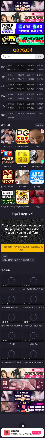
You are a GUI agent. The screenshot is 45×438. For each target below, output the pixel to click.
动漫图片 (40, 94)
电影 (3, 86)
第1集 (4, 256)
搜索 (39, 56)
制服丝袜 (11, 89)
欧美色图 (30, 94)
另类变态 (40, 89)
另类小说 (20, 108)
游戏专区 (40, 65)
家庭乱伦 (20, 104)
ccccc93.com (22, 50)
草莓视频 (20, 113)
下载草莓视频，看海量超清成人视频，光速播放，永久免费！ (22, 248)
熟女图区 (30, 98)
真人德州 (20, 65)
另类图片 (40, 98)
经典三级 (20, 89)
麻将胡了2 (11, 69)
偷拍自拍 (20, 84)
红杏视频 (40, 113)
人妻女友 (30, 104)
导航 (3, 115)
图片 (3, 96)
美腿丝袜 (11, 98)
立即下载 (36, 432)
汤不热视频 (30, 113)
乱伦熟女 (30, 89)
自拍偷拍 (20, 75)
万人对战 (30, 65)
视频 (3, 76)
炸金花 (20, 69)
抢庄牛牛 (40, 69)
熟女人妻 (11, 79)
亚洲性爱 (11, 84)
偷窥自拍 (11, 94)
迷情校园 (11, 108)
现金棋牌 (30, 69)
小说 (3, 105)
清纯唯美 (20, 98)
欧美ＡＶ (30, 75)
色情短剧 (11, 117)
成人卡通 (30, 84)
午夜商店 (11, 113)
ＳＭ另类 (40, 79)
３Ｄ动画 (40, 75)
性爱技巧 (40, 108)
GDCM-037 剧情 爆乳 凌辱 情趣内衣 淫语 (17, 260)
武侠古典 (40, 104)
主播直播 (30, 79)
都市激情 (11, 104)
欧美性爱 (40, 84)
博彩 (3, 67)
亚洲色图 (20, 94)
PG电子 (11, 65)
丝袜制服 (20, 79)
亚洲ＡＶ (11, 75)
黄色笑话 (30, 108)
